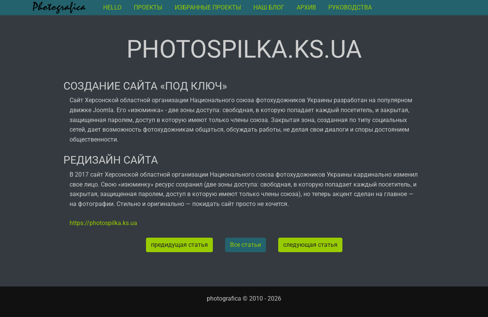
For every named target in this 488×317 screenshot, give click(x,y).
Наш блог (268, 7)
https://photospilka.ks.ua (103, 223)
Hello (112, 7)
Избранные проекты (208, 7)
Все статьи (245, 244)
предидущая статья (179, 244)
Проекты (148, 7)
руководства (350, 7)
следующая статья (310, 244)
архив (306, 7)
